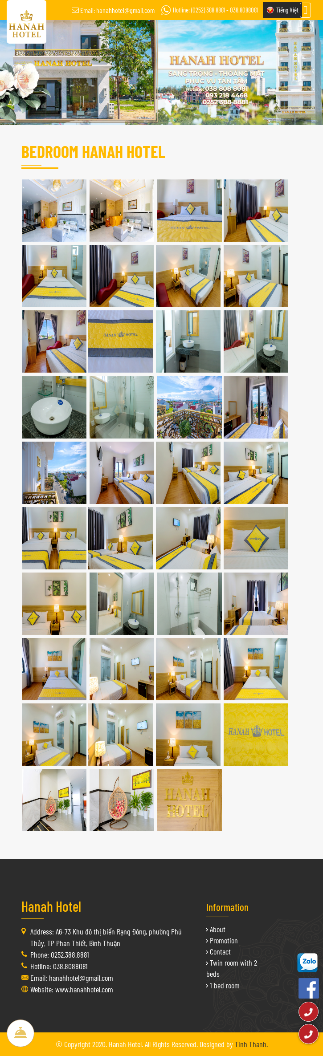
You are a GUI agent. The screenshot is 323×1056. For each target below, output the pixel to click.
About (217, 929)
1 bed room (225, 985)
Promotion (224, 940)
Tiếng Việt (287, 10)
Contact (220, 951)
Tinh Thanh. (251, 1044)
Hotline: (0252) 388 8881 (199, 10)
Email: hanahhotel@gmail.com (117, 10)
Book (20, 1033)
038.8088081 (244, 10)
